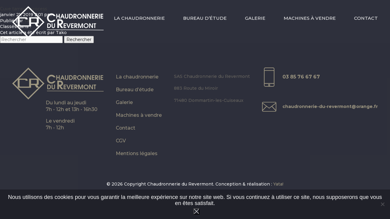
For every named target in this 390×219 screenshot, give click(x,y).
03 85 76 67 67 (301, 77)
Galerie (255, 18)
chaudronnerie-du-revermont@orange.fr (330, 106)
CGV (121, 141)
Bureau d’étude (205, 18)
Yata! (278, 184)
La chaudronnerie (139, 18)
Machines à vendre (310, 18)
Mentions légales (137, 153)
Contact (366, 18)
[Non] (382, 204)
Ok (196, 211)
